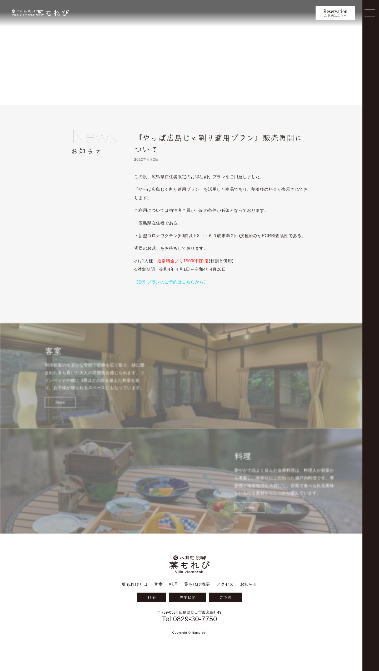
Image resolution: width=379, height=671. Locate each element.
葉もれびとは (135, 596)
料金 (151, 609)
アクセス (225, 596)
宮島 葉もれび (40, 13)
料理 (173, 596)
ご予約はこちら (335, 13)
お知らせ (102, 141)
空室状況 (187, 609)
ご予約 (225, 609)
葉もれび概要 (197, 596)
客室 (158, 596)
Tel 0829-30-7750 (189, 630)
